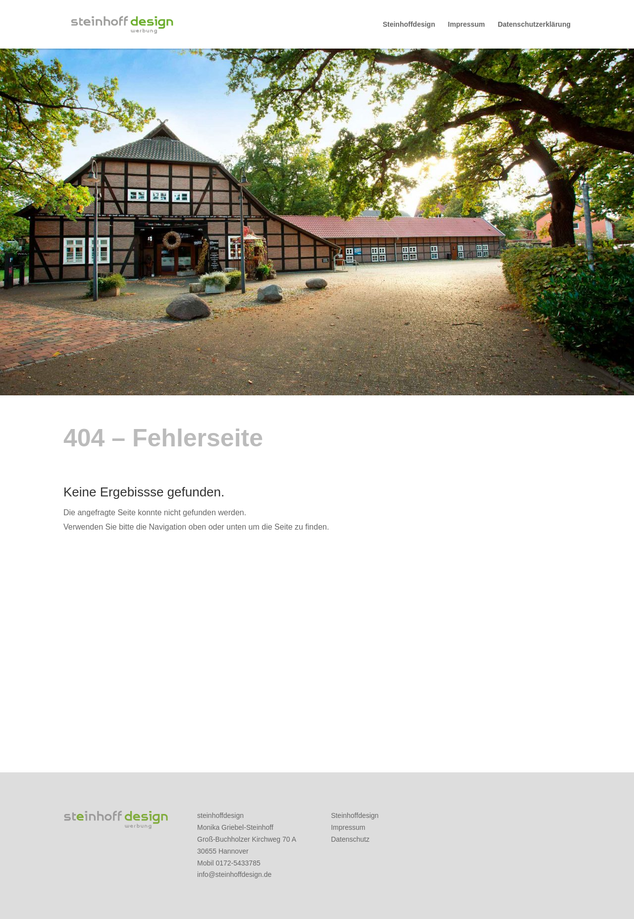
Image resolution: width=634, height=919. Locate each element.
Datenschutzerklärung (534, 24)
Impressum (466, 24)
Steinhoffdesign (409, 24)
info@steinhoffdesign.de (234, 874)
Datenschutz (350, 839)
